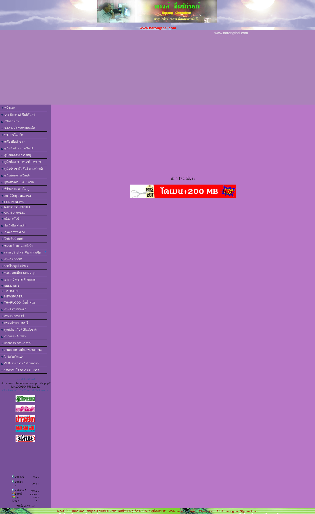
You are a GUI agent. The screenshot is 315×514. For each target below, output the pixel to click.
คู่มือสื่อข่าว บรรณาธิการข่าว (21, 162)
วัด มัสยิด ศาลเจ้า (13, 225)
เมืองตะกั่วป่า (10, 218)
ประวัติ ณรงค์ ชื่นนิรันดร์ (18, 114)
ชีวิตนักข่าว (10, 121)
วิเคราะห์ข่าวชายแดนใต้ (18, 128)
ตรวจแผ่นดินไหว (13, 336)
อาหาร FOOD (11, 259)
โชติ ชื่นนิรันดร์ (12, 239)
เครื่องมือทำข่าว (13, 141)
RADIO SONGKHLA (16, 207)
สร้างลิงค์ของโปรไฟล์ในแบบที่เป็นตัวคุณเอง (25, 390)
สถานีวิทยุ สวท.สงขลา (16, 195)
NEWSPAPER (12, 296)
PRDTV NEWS (12, 201)
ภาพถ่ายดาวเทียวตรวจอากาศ (21, 350)
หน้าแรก (8, 108)
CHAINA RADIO (13, 212)
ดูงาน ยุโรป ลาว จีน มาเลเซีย (23, 252)
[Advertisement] (158, 70)
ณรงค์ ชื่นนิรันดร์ (26, 379)
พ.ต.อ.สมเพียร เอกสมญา (18, 272)
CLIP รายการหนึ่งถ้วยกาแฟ (20, 363)
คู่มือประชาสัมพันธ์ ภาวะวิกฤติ (22, 168)
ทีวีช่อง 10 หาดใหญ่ (15, 189)
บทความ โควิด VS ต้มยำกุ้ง (20, 370)
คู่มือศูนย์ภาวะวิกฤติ (15, 175)
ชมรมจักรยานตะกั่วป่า (17, 245)
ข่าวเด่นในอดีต (12, 135)
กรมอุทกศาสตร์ (12, 316)
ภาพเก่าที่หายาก (13, 232)
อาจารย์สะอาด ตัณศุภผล (18, 279)
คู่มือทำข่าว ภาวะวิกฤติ (17, 148)
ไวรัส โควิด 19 (12, 356)
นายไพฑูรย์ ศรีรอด (14, 266)
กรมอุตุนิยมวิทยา (13, 309)
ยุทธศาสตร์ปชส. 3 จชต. (17, 182)
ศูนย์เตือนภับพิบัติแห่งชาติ (18, 329)
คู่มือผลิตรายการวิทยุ (16, 155)
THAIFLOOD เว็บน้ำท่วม (18, 302)
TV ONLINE (10, 291)
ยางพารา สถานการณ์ (16, 343)
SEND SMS (10, 285)
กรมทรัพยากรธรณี (14, 322)
